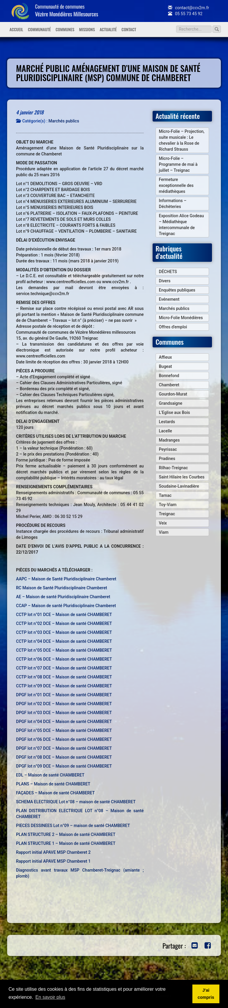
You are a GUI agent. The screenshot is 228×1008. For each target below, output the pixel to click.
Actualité (108, 29)
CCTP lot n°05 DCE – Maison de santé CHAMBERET (64, 650)
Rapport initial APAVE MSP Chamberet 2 (53, 852)
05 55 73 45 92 (185, 13)
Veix (163, 523)
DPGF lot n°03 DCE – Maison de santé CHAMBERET (64, 712)
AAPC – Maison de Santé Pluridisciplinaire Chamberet (66, 579)
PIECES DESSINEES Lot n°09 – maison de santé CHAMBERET (73, 825)
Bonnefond (169, 375)
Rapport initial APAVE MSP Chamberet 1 (53, 861)
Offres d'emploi (173, 327)
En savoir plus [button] (50, 997)
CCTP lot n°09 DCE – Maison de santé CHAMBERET (64, 685)
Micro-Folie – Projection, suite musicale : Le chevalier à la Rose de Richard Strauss (182, 140)
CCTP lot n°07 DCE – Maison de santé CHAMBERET (64, 668)
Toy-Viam (167, 504)
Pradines (167, 458)
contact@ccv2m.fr (188, 7)
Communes (65, 29)
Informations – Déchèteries (172, 203)
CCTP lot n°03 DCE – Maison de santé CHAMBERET (64, 632)
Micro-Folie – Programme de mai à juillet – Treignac (178, 164)
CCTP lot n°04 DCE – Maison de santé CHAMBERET (64, 641)
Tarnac (165, 495)
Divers (164, 280)
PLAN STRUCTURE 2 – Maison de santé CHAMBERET (65, 834)
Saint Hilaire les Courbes (182, 477)
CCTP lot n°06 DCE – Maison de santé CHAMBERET (64, 659)
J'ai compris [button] (205, 994)
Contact (128, 29)
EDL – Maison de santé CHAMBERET (50, 775)
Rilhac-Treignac (173, 467)
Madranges (169, 440)
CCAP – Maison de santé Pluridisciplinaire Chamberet (66, 605)
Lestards (167, 421)
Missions (87, 29)
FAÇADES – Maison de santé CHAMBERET (55, 792)
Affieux (165, 357)
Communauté (39, 29)
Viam (163, 532)
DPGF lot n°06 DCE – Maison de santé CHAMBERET (64, 739)
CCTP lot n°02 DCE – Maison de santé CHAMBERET (64, 623)
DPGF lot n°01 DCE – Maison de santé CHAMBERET (64, 694)
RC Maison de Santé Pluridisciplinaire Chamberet (61, 587)
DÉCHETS (168, 271)
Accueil (16, 29)
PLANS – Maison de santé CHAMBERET (53, 784)
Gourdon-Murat (173, 394)
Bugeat (165, 366)
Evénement (169, 299)
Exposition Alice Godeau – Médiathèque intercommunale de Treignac (181, 224)
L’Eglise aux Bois (174, 412)
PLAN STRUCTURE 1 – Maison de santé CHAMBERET (65, 843)
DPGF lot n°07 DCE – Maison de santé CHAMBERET (64, 748)
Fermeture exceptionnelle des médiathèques (176, 185)
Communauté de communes (66, 10)
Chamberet (169, 384)
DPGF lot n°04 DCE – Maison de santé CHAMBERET (64, 721)
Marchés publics (63, 121)
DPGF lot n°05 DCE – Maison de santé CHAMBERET (64, 730)
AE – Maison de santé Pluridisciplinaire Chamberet (63, 596)
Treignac (167, 513)
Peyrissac (168, 449)
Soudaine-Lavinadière (179, 486)
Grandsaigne (170, 403)
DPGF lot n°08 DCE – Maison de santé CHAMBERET (64, 757)
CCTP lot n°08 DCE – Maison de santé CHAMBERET (64, 677)
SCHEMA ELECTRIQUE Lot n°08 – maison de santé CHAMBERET (76, 801)
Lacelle (165, 431)
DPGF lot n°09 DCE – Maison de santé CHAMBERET (64, 766)
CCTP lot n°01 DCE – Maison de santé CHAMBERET (64, 614)
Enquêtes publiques (177, 290)
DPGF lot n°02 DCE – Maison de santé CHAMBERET (64, 703)
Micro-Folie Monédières (181, 317)
